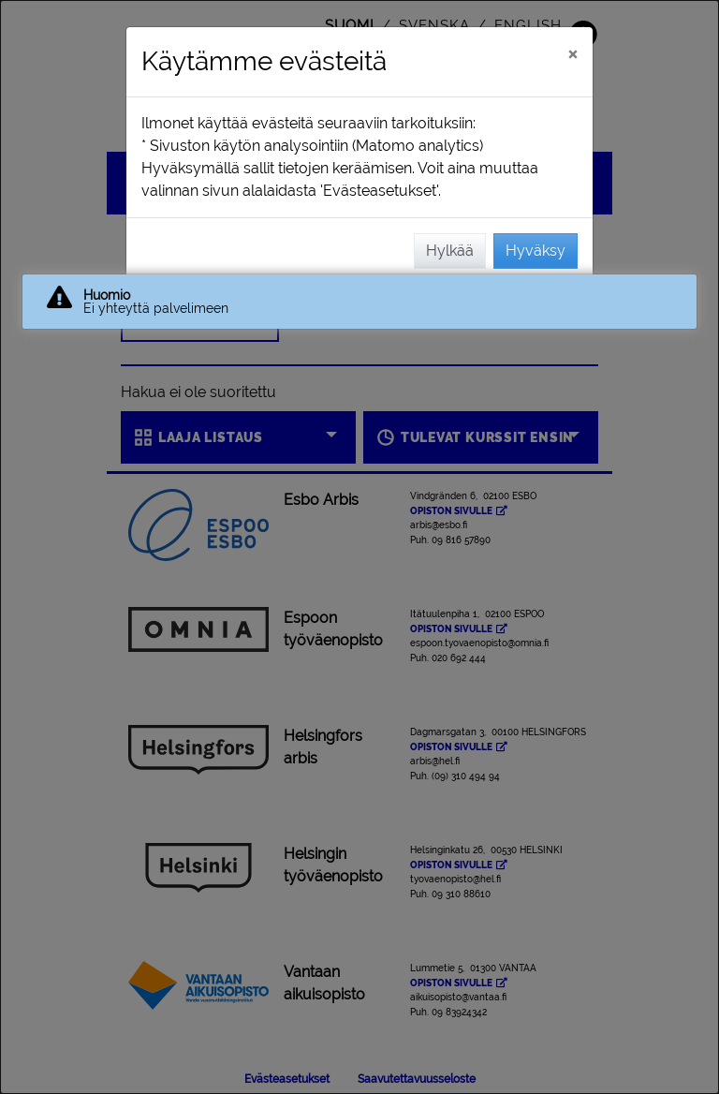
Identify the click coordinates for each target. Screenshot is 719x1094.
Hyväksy (535, 250)
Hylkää (450, 250)
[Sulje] (572, 53)
